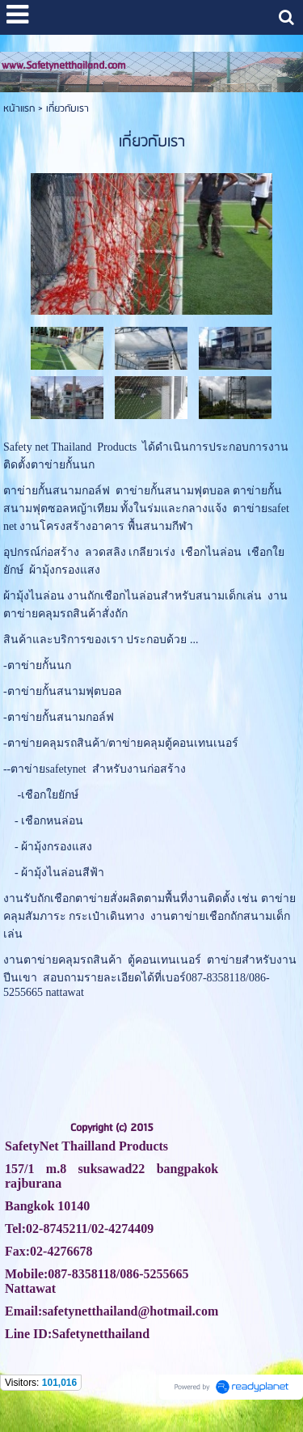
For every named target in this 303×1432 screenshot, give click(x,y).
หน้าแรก (19, 108)
